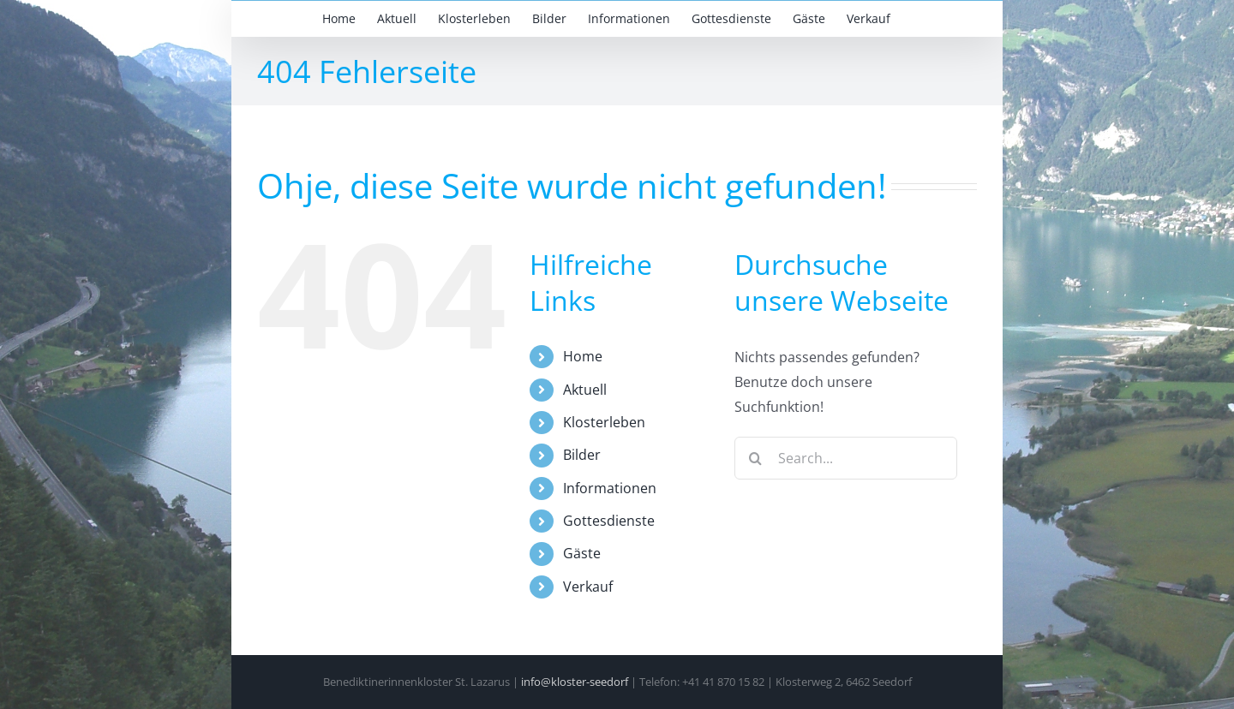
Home (582, 356)
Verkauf (588, 586)
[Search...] (845, 458)
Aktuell (585, 389)
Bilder (582, 454)
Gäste (582, 553)
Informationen (609, 488)
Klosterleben (604, 422)
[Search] (755, 458)
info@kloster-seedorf (574, 681)
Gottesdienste (609, 520)
